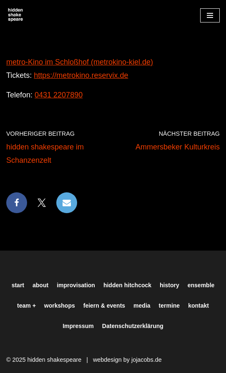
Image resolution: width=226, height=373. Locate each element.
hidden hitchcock (127, 285)
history (169, 285)
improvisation (76, 285)
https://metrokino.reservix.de (81, 75)
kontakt (198, 305)
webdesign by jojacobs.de (127, 359)
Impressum (78, 326)
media (141, 305)
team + (26, 305)
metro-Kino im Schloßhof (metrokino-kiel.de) (79, 62)
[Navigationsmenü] (210, 15)
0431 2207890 (59, 95)
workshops (59, 305)
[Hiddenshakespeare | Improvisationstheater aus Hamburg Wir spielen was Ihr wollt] (15, 15)
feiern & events (104, 305)
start (18, 285)
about (40, 285)
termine (169, 305)
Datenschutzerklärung (132, 326)
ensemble (201, 285)
